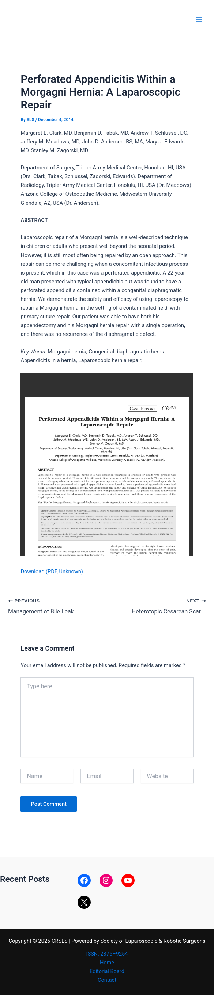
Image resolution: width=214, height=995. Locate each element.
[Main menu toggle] (199, 19)
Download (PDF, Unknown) (51, 571)
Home (107, 962)
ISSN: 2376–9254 (107, 953)
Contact (107, 979)
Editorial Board (107, 971)
